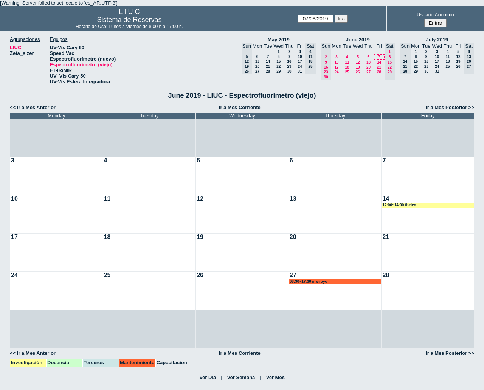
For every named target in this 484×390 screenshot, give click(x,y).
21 (268, 66)
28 (268, 71)
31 (300, 71)
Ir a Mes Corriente (240, 107)
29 (278, 71)
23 (289, 66)
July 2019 (437, 39)
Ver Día (207, 377)
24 (300, 66)
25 (347, 72)
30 (289, 71)
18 (347, 67)
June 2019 (358, 39)
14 (268, 61)
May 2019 (279, 39)
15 (278, 61)
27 (257, 71)
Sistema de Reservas (129, 19)
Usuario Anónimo (435, 14)
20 (257, 66)
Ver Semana (241, 377)
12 (358, 62)
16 (289, 61)
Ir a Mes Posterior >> (450, 107)
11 (347, 62)
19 (358, 67)
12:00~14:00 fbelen (399, 205)
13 (257, 61)
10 (300, 57)
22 (278, 66)
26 (358, 72)
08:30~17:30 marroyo (308, 281)
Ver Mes (275, 377)
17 (300, 61)
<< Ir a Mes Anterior (33, 107)
